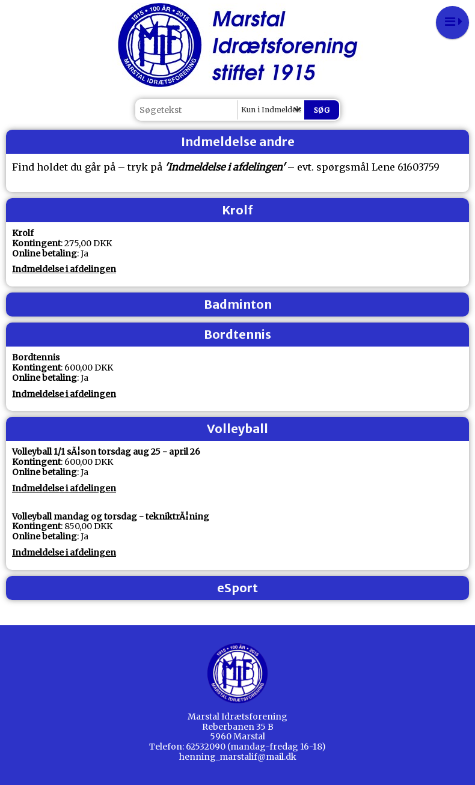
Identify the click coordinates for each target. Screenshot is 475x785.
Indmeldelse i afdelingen (64, 269)
